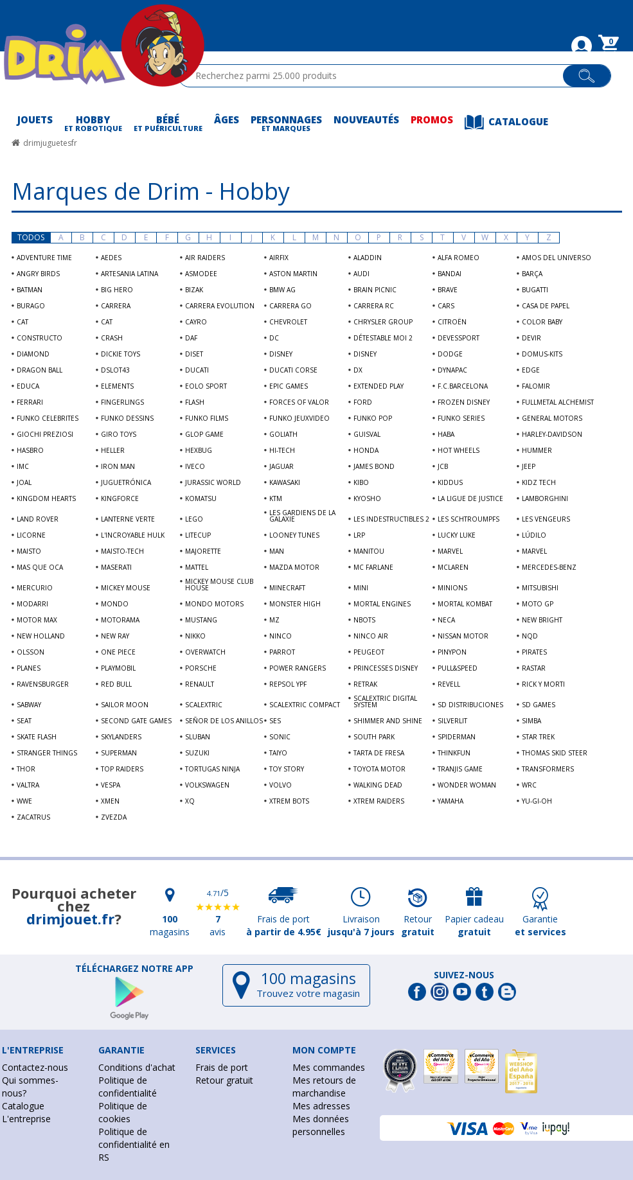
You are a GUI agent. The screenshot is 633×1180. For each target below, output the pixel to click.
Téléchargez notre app (134, 968)
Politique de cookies (122, 1112)
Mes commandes (328, 1067)
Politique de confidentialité (127, 1086)
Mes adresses (321, 1106)
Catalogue (23, 1106)
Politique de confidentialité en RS (134, 1144)
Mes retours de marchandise (324, 1086)
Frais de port (221, 1067)
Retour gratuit (224, 1080)
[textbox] (376, 76)
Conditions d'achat (136, 1067)
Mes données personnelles (320, 1125)
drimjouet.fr (70, 918)
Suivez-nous (464, 975)
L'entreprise (26, 1119)
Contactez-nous (35, 1067)
